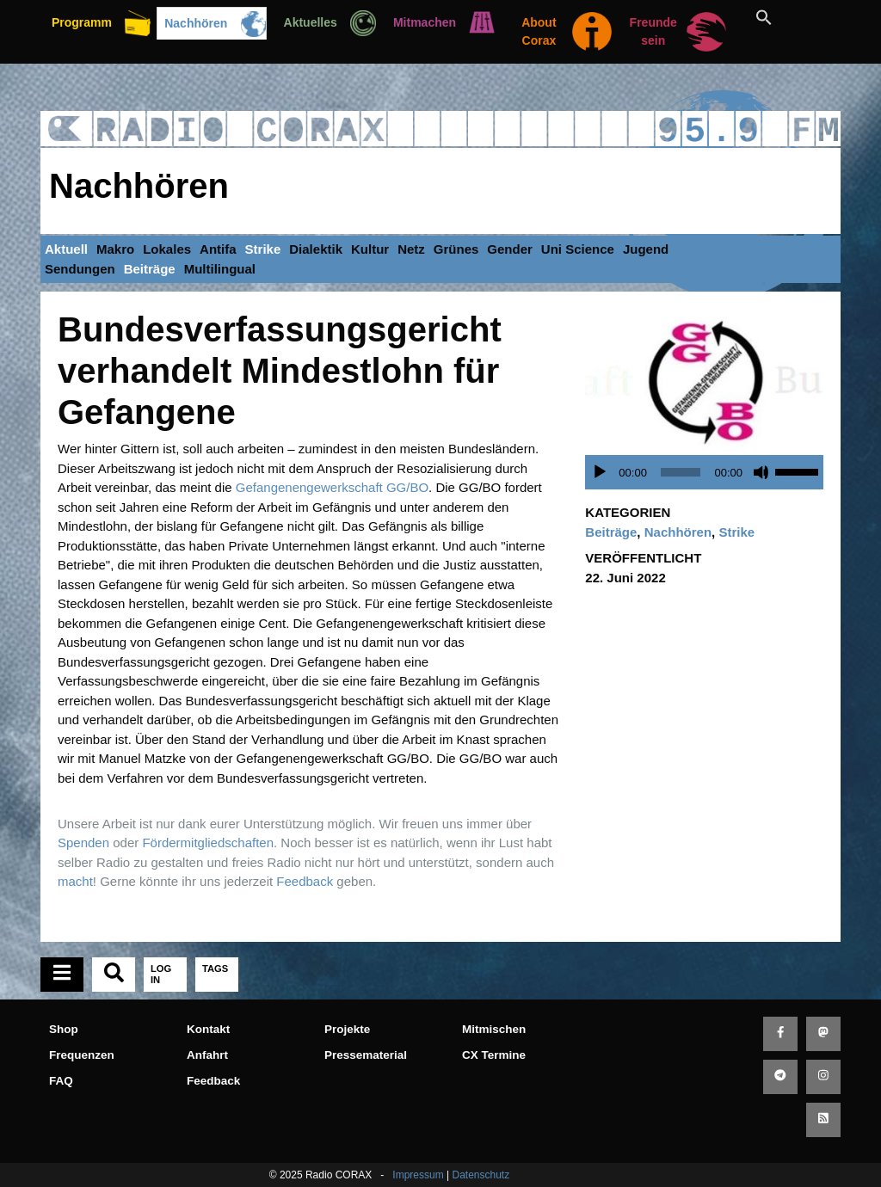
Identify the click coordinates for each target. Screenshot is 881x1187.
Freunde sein (653, 31)
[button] (783, 17)
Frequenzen (81, 1055)
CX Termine (494, 1055)
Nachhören (195, 23)
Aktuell (66, 249)
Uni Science (577, 249)
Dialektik (315, 249)
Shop (63, 1029)
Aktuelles (310, 22)
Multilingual (220, 268)
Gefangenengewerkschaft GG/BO (332, 487)
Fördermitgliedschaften (208, 842)
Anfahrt (207, 1055)
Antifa (218, 249)
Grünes (456, 249)
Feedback (304, 881)
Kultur (370, 249)
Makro (115, 249)
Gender (510, 249)
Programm (82, 22)
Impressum (417, 1175)
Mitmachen (424, 22)
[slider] (681, 472)
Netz (411, 249)
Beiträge (150, 268)
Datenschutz (480, 1175)
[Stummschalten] (761, 472)
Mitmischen (494, 1029)
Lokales (167, 249)
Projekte (347, 1029)
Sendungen (80, 268)
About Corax (538, 31)
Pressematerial (365, 1055)
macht (75, 881)
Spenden (83, 842)
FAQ (61, 1080)
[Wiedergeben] (599, 472)
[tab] (61, 974)
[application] (708, 472)
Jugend (645, 249)
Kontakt (208, 1029)
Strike (263, 249)
